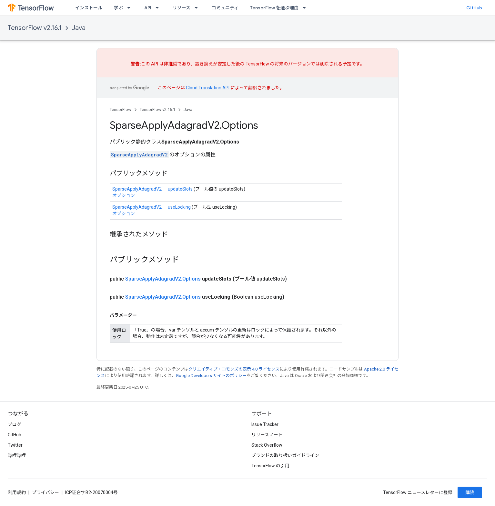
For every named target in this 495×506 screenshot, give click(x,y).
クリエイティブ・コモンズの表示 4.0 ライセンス (233, 369)
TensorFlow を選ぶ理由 (274, 8)
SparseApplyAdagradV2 (139, 155)
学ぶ (118, 8)
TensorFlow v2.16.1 (35, 28)
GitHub (474, 8)
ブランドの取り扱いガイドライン (285, 455)
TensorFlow (120, 109)
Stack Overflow (266, 445)
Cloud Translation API (207, 87)
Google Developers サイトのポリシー (211, 375)
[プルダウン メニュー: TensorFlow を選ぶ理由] (306, 7)
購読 (469, 492)
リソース (181, 8)
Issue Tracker (264, 424)
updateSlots (180, 189)
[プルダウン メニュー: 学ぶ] (130, 7)
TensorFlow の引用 (270, 465)
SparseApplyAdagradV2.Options (163, 279)
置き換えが (206, 63)
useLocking (179, 207)
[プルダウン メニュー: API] (159, 7)
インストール (88, 8)
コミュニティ (225, 8)
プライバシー (45, 492)
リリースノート (267, 434)
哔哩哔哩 (17, 455)
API (147, 8)
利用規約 (17, 492)
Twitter (15, 445)
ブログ (14, 424)
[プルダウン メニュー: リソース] (198, 7)
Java (79, 28)
